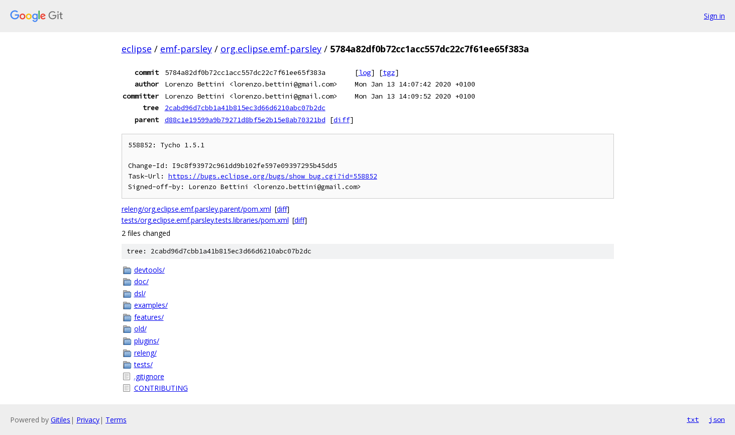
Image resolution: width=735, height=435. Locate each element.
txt (693, 419)
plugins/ (146, 340)
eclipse (137, 49)
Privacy (87, 419)
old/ (140, 328)
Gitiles (60, 419)
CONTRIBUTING (161, 388)
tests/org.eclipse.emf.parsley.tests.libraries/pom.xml (205, 220)
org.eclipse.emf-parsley (271, 49)
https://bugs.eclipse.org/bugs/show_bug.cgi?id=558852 (272, 176)
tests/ (143, 364)
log (365, 72)
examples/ (151, 305)
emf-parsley (186, 49)
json (717, 419)
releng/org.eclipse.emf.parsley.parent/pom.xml (196, 209)
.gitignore (149, 376)
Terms (116, 419)
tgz (389, 72)
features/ (149, 317)
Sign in (714, 16)
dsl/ (140, 293)
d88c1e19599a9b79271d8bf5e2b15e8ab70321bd (245, 119)
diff (342, 119)
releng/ (145, 353)
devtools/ (149, 270)
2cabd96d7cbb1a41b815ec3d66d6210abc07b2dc (245, 107)
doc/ (141, 281)
